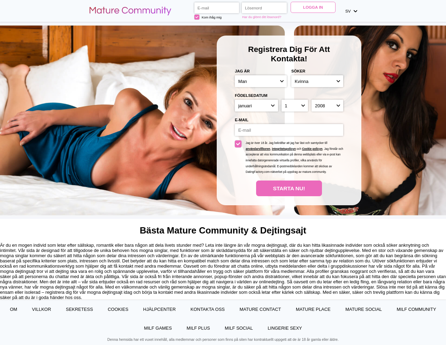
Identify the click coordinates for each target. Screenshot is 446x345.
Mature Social (363, 309)
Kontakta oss (208, 309)
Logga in (313, 7)
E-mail (241, 120)
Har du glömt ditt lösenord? (261, 17)
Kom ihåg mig (208, 17)
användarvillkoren (258, 149)
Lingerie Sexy (285, 328)
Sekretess (79, 309)
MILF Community (416, 309)
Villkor (41, 309)
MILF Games (158, 328)
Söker (298, 71)
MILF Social (239, 328)
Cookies (118, 309)
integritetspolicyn (284, 149)
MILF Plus (198, 328)
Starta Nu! (289, 188)
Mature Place (313, 309)
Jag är (242, 71)
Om (13, 309)
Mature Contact (260, 309)
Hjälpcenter (159, 309)
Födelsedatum (251, 95)
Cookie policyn (312, 149)
